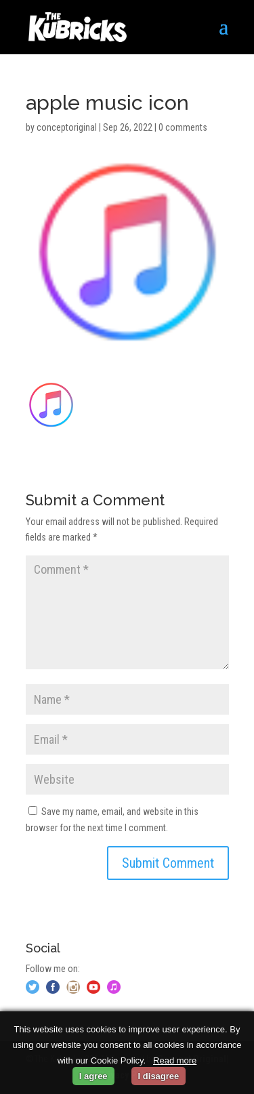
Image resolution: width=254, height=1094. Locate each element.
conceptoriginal (67, 127)
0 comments (182, 127)
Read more (174, 1060)
